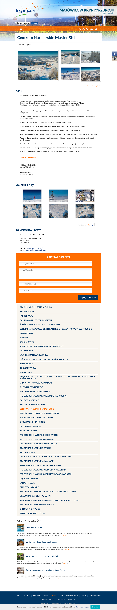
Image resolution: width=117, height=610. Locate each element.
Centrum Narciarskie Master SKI (37, 409)
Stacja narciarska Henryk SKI (35, 448)
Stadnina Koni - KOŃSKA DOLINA (36, 307)
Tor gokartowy (28, 368)
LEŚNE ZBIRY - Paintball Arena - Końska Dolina (44, 359)
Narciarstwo (27, 452)
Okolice (83, 596)
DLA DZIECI (26, 596)
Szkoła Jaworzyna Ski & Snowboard (39, 413)
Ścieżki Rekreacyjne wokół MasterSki (40, 324)
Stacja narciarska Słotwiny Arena (38, 443)
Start (18, 596)
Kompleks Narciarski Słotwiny (36, 417)
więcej (65, 535)
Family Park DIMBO (29, 487)
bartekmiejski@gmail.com (36, 250)
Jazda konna (26, 333)
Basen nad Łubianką (30, 426)
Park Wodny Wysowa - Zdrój (35, 391)
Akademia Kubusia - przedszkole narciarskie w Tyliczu (49, 500)
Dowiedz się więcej (82, 607)
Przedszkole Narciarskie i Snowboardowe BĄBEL (46, 474)
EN (99, 2)
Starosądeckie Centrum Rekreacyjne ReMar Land (46, 456)
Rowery (24, 337)
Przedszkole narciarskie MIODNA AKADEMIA (43, 470)
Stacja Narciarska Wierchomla (37, 504)
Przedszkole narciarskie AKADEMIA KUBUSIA (43, 396)
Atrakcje (53, 596)
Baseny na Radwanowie (32, 404)
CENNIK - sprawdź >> (28, 158)
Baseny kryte (27, 342)
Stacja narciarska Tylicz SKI (35, 496)
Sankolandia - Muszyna (32, 513)
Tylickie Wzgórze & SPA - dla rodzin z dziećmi (45, 570)
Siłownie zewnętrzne (31, 387)
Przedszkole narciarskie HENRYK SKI (39, 435)
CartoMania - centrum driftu (36, 320)
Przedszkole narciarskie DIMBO (37, 439)
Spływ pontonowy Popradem (36, 383)
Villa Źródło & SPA (34, 527)
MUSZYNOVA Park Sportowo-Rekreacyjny (42, 346)
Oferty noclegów (29, 520)
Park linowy (26, 316)
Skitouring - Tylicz (30, 509)
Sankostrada (27, 483)
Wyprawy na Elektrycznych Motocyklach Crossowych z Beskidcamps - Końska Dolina (58, 377)
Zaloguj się (71, 599)
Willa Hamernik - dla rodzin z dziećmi (42, 556)
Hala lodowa (27, 350)
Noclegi (45, 596)
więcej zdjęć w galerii (93, 86)
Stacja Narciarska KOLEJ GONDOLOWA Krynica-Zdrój (48, 491)
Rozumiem (95, 607)
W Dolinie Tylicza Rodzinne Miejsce (41, 542)
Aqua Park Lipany (29, 478)
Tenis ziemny (26, 363)
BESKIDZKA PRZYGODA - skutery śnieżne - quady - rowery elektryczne (56, 329)
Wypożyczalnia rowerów (34, 355)
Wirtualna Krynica (72, 596)
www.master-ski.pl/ (35, 248)
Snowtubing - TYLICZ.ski (32, 422)
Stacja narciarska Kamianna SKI (37, 461)
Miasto (61, 596)
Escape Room (27, 311)
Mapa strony (61, 599)
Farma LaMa (26, 372)
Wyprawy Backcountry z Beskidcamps (40, 465)
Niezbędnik (36, 596)
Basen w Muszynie (29, 400)
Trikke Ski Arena (28, 430)
